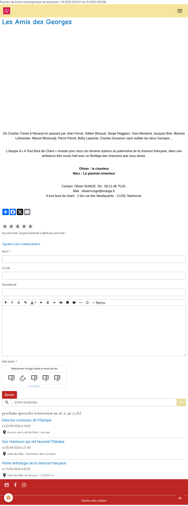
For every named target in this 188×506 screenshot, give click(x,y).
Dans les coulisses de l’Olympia (26, 420)
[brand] (7, 10)
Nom (5, 251)
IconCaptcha (33, 386)
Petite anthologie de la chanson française (34, 463)
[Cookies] (8, 497)
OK (181, 402)
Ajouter (9, 395)
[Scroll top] (180, 498)
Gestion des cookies (94, 500)
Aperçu (98, 302)
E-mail (6, 268)
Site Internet (9, 284)
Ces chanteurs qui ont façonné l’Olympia (33, 442)
